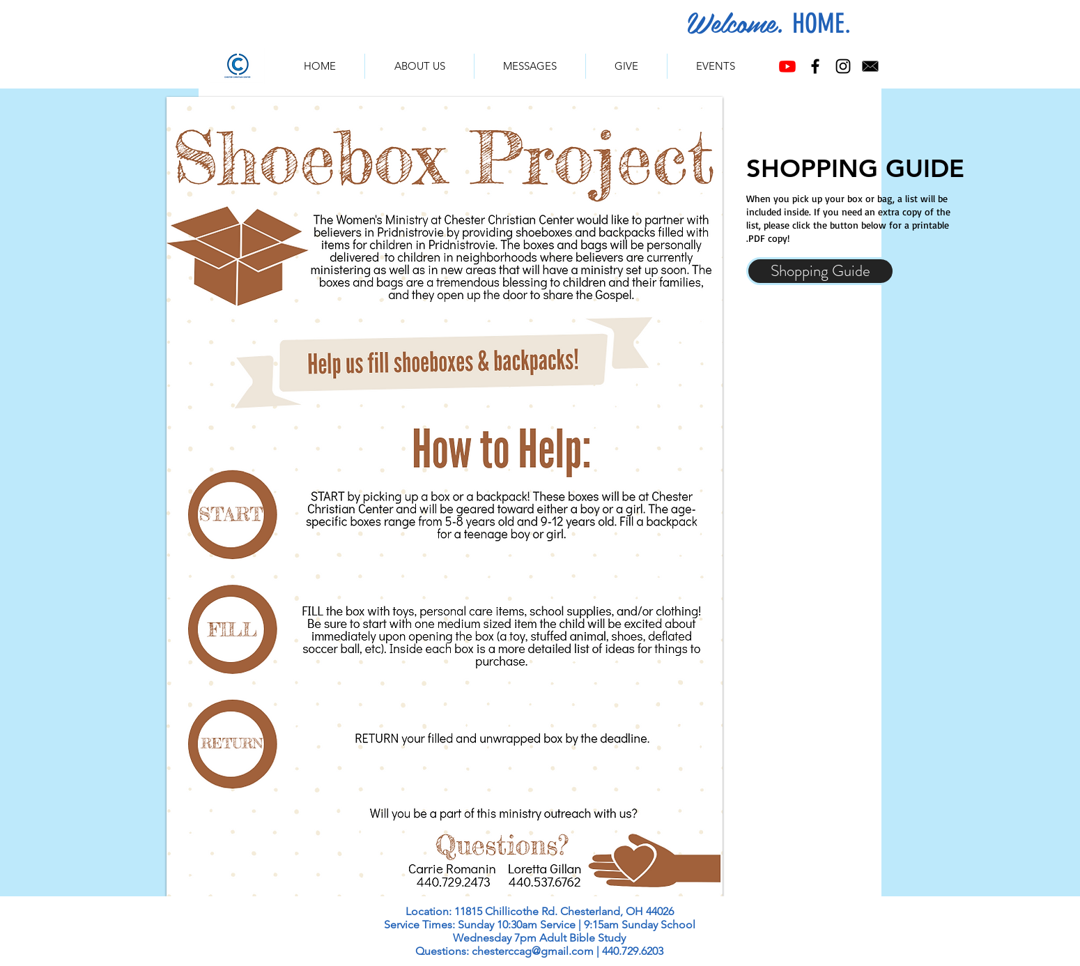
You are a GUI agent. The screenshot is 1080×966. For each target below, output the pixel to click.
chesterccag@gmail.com (533, 951)
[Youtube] (787, 66)
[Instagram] (843, 66)
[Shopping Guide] (820, 271)
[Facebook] (815, 66)
